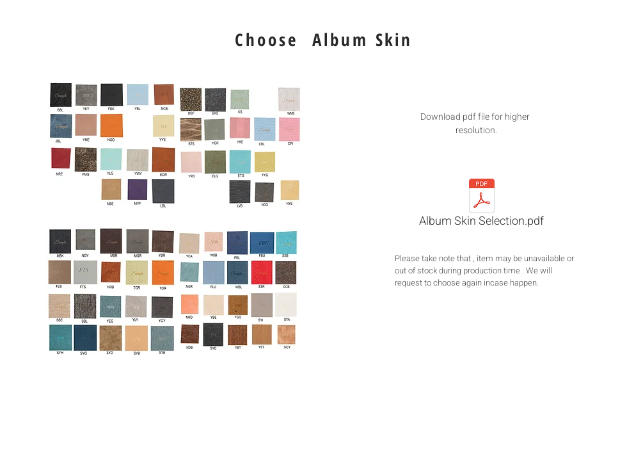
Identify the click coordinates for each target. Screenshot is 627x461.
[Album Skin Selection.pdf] (481, 205)
